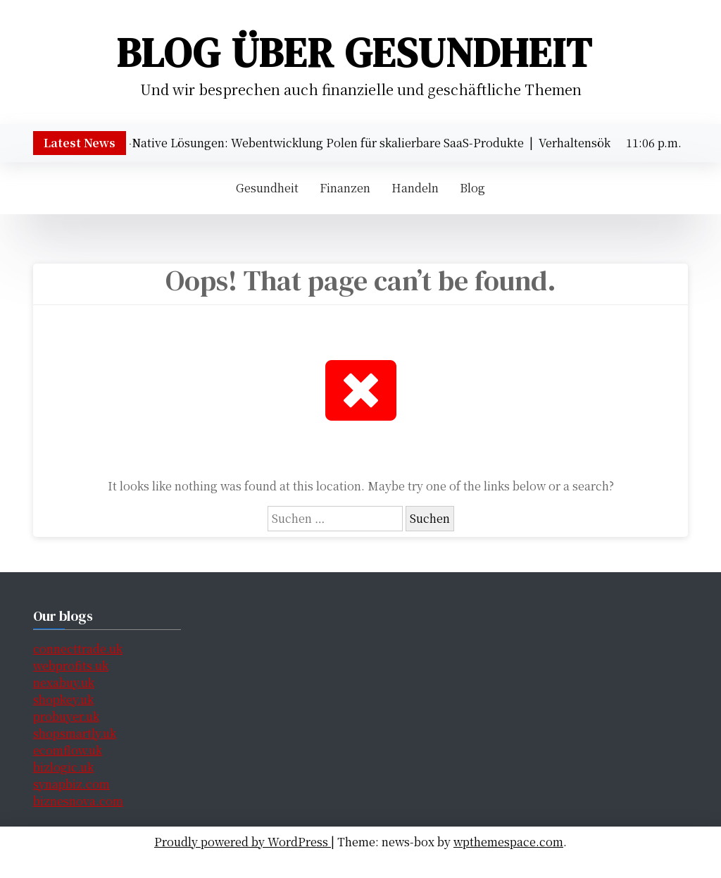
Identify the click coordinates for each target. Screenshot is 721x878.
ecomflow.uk (67, 750)
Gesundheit (267, 188)
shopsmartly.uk (74, 733)
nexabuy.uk (63, 682)
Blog (472, 188)
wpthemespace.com (508, 842)
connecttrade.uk (78, 649)
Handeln (415, 188)
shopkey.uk (63, 699)
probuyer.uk (66, 716)
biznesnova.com (78, 801)
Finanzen (345, 188)
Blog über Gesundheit (355, 52)
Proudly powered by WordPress (242, 842)
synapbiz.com (71, 784)
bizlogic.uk (63, 767)
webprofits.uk (70, 665)
